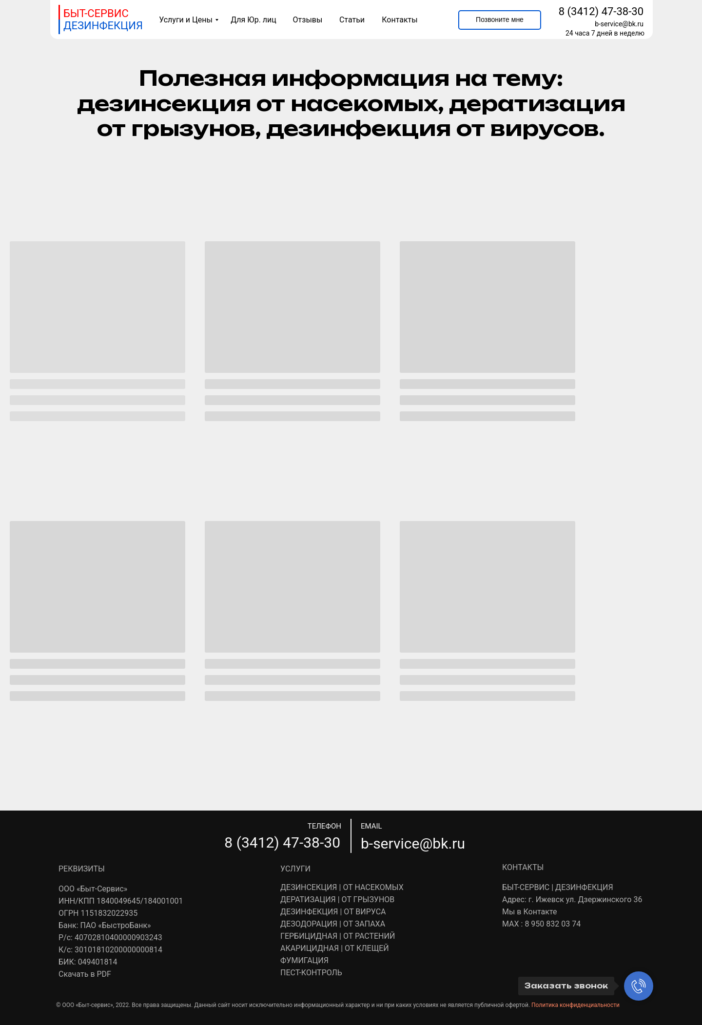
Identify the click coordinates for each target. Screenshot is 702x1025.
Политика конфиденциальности (575, 1005)
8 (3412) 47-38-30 (601, 11)
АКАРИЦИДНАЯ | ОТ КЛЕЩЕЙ (334, 948)
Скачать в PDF (84, 974)
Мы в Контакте (529, 911)
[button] (499, 20)
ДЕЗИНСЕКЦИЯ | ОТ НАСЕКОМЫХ (342, 887)
